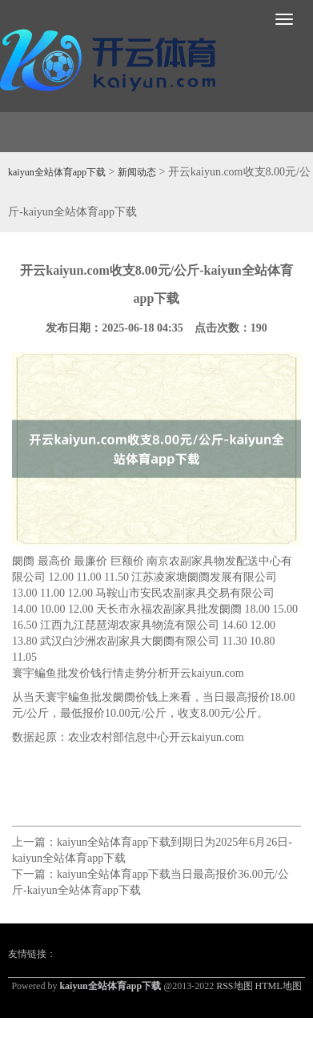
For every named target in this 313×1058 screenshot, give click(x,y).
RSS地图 (234, 986)
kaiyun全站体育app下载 (57, 172)
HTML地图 (278, 986)
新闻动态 (137, 172)
